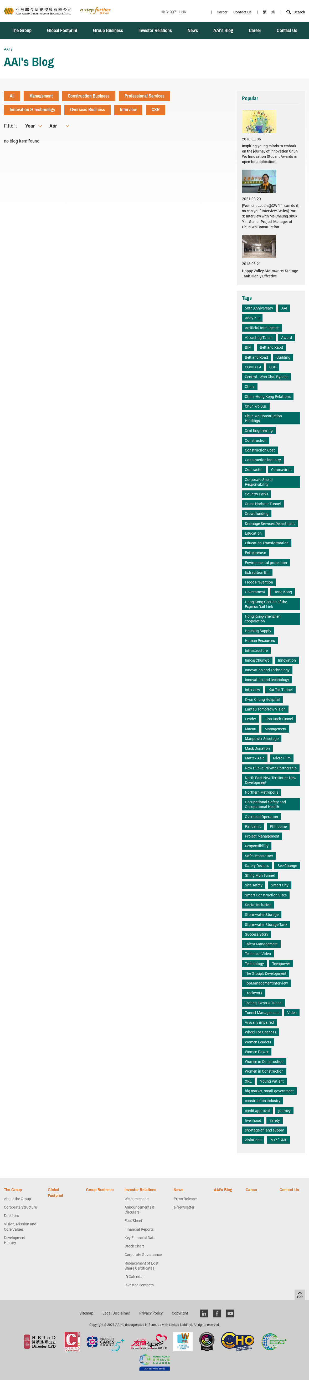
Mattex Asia (255, 757)
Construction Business (89, 96)
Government (255, 591)
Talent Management (261, 943)
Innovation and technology (267, 679)
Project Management (262, 836)
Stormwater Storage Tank (266, 924)
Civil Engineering (259, 430)
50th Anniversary (259, 308)
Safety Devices (257, 865)
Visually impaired (259, 1022)
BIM (248, 347)
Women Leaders (258, 1041)
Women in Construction (264, 1061)
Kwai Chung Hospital (262, 699)
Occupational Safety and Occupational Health (265, 804)
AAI (7, 49)
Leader (250, 718)
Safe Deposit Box (259, 855)
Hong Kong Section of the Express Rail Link (266, 604)
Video (292, 1012)
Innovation (287, 660)
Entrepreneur (255, 552)
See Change (287, 865)
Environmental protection (266, 562)
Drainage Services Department (270, 523)
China (250, 386)
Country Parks (256, 493)
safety (275, 1120)
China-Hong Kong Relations (268, 396)
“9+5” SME (278, 1139)
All (12, 96)
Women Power (257, 1051)
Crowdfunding (257, 513)
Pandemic (253, 826)
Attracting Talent (259, 337)
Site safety (253, 884)
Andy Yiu (252, 317)
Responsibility (257, 845)
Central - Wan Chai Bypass (266, 376)
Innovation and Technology (267, 669)
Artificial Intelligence (262, 327)
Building (283, 357)
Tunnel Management (262, 1012)
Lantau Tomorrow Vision (265, 709)
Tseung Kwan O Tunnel (263, 1002)
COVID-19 (253, 366)
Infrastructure (256, 650)
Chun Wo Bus (256, 406)
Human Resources (260, 640)
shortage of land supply (264, 1130)
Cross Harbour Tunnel (263, 503)
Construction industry (263, 459)
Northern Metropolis (261, 792)
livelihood (253, 1120)
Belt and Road (256, 357)
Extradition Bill (257, 572)
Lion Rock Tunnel (279, 718)
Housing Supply (258, 630)
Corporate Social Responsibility (259, 482)
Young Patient (272, 1081)
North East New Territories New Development (270, 780)
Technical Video (258, 953)
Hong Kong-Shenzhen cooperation (263, 618)
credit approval (257, 1110)
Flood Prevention (259, 582)
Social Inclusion (258, 904)
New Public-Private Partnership (271, 767)
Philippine (278, 826)
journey (284, 1110)
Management (41, 96)
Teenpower (281, 963)
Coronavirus (281, 469)
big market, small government (269, 1090)
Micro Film (282, 757)
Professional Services (144, 96)
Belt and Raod (271, 347)
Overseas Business (87, 109)
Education (253, 533)
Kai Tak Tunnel (281, 689)
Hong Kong (283, 591)
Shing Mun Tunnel (260, 875)
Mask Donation (257, 748)
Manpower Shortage (262, 738)
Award (286, 337)
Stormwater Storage (262, 914)
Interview (128, 109)
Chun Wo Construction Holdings (263, 418)
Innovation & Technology (32, 109)
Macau (250, 728)
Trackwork (253, 992)
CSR (155, 109)
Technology (254, 963)
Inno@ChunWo (257, 660)
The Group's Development (265, 973)
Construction (255, 440)
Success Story (256, 934)
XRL (248, 1081)
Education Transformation (267, 542)
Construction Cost (260, 450)
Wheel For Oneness (260, 1031)
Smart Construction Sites (266, 894)
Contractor (254, 469)
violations (253, 1139)
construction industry (262, 1100)
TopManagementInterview (266, 983)
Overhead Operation (261, 816)
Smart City (280, 884)
